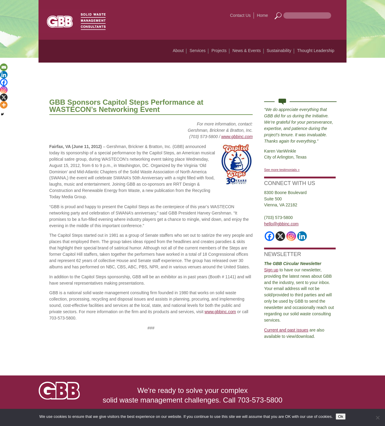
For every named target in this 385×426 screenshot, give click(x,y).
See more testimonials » (282, 169)
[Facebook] (4, 82)
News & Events (247, 50)
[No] (377, 418)
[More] (4, 105)
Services (197, 50)
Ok (340, 416)
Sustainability (278, 50)
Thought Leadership (315, 50)
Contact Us (240, 15)
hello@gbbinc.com (281, 223)
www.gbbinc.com (237, 136)
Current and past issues (286, 330)
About (178, 50)
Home (262, 15)
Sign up (271, 269)
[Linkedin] (4, 75)
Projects (218, 50)
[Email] (4, 67)
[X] (4, 97)
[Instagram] (4, 90)
